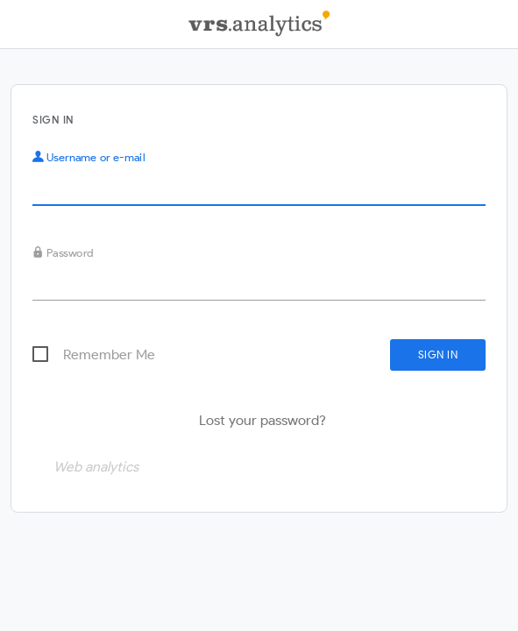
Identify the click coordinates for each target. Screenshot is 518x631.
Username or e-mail (88, 157)
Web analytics (95, 466)
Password (63, 252)
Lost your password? (262, 420)
